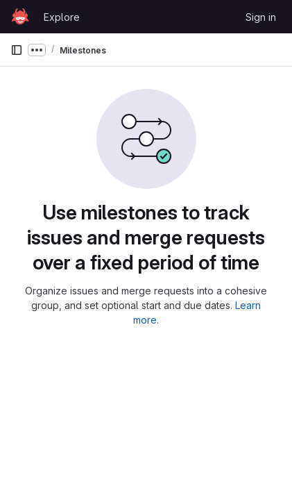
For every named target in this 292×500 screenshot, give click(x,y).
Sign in (261, 17)
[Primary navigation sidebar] (17, 50)
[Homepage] (20, 17)
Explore (62, 17)
